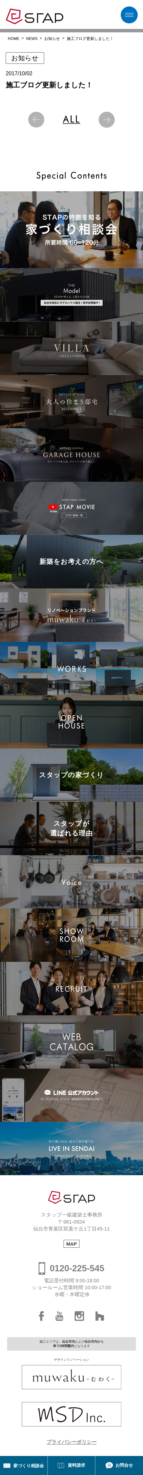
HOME (13, 38)
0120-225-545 (77, 1268)
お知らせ (52, 38)
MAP (71, 1244)
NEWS (32, 38)
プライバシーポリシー (72, 1441)
